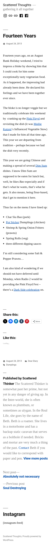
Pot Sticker (12, 222)
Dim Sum (41, 166)
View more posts (36, 458)
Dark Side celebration (27, 290)
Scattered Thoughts (17, 5)
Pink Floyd (33, 118)
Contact (24, 448)
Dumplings (11, 364)
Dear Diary (33, 361)
